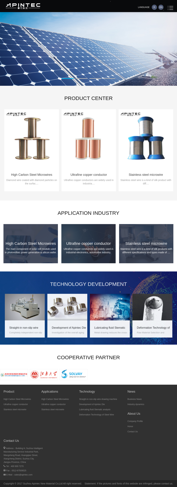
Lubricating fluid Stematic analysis (94, 409)
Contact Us (132, 431)
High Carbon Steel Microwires (17, 399)
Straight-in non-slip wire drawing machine (98, 399)
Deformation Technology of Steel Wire (96, 414)
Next (2, 51)
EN (161, 7)
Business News (134, 399)
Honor (130, 426)
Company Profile (135, 421)
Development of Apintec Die (92, 404)
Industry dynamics (135, 404)
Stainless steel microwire (14, 409)
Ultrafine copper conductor (15, 404)
